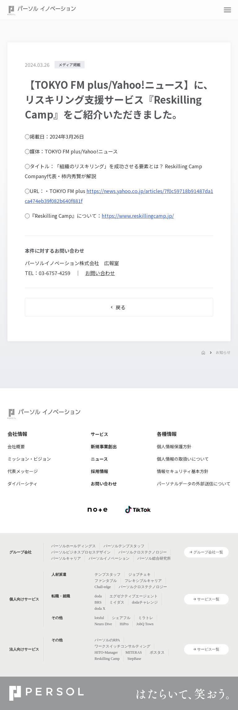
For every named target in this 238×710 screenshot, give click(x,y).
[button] (227, 10)
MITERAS (134, 652)
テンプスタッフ (108, 574)
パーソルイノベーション (109, 558)
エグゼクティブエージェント (133, 596)
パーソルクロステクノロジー (142, 552)
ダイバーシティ (22, 483)
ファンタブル (106, 581)
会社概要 (16, 446)
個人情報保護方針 (174, 446)
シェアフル (121, 618)
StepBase (134, 658)
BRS (98, 602)
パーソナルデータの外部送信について (194, 483)
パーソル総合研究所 (154, 558)
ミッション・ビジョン (29, 459)
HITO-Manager (106, 652)
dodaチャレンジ (145, 602)
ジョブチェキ (139, 574)
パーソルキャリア (66, 558)
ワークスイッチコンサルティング (122, 646)
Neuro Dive (103, 624)
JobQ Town (144, 624)
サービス (99, 434)
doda (98, 596)
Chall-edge (103, 587)
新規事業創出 (104, 446)
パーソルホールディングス (73, 546)
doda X (100, 608)
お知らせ (223, 352)
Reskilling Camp (107, 658)
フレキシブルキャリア (143, 581)
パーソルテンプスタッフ (124, 546)
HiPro (124, 624)
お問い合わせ (100, 273)
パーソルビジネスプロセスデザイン (81, 552)
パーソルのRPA (107, 640)
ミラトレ (145, 618)
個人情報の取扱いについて (183, 459)
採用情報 (99, 471)
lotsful (99, 618)
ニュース (99, 459)
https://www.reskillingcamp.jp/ (138, 215)
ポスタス (157, 652)
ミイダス (116, 602)
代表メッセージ (22, 471)
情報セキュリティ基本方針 (183, 471)
